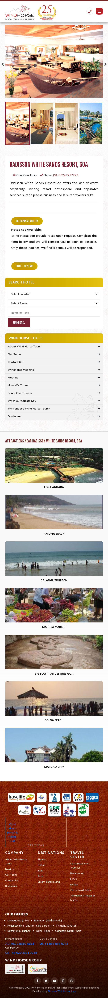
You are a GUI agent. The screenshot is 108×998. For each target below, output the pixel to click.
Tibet (41, 876)
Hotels (74, 884)
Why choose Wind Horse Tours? (29, 408)
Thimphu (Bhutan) (66, 925)
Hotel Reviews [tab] (24, 266)
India (40, 870)
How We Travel (18, 385)
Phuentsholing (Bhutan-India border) (29, 925)
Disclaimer (15, 416)
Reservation (77, 873)
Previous (2, 63)
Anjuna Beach (54, 534)
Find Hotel (19, 323)
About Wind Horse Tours (24, 346)
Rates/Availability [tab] (27, 221)
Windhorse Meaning (21, 369)
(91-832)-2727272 (65, 175)
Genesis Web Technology (62, 991)
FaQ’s (73, 878)
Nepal (41, 864)
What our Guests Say (22, 400)
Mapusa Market (54, 627)
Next (105, 63)
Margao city (54, 767)
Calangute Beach (54, 580)
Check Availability (80, 890)
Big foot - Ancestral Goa (54, 674)
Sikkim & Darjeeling (49, 881)
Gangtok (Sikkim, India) (68, 930)
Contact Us (15, 362)
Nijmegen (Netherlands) (48, 920)
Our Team (14, 354)
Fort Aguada (54, 487)
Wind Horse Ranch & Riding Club (12, 832)
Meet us (13, 377)
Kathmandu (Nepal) (19, 930)
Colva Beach (54, 720)
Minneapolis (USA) (18, 920)
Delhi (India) (43, 930)
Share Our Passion (20, 393)
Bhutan (42, 859)
